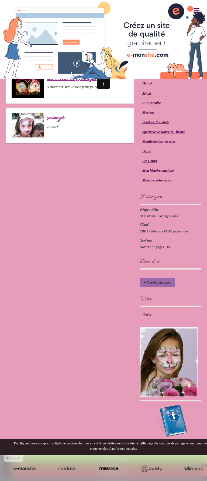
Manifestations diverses (159, 141)
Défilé (146, 151)
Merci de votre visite (156, 180)
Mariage (148, 112)
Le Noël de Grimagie (71, 78)
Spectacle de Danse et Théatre (163, 132)
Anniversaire (151, 103)
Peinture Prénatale (155, 122)
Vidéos (147, 314)
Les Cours (149, 161)
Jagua (146, 93)
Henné (147, 83)
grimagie (56, 118)
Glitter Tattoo (151, 74)
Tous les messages (157, 282)
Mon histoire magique (158, 170)
